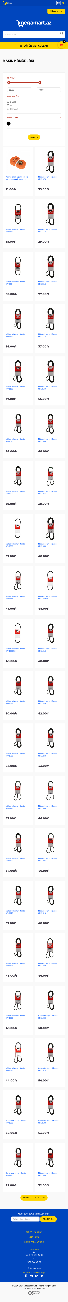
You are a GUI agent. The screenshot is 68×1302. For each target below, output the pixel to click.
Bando (11, 102)
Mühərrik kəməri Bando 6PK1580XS (15, 650)
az (63, 3)
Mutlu (11, 105)
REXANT (12, 109)
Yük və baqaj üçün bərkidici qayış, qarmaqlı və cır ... (17, 178)
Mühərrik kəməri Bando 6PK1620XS (48, 597)
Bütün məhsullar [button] (34, 45)
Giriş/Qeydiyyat (56, 11)
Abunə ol (48, 1219)
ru (58, 3)
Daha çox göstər (34, 1198)
